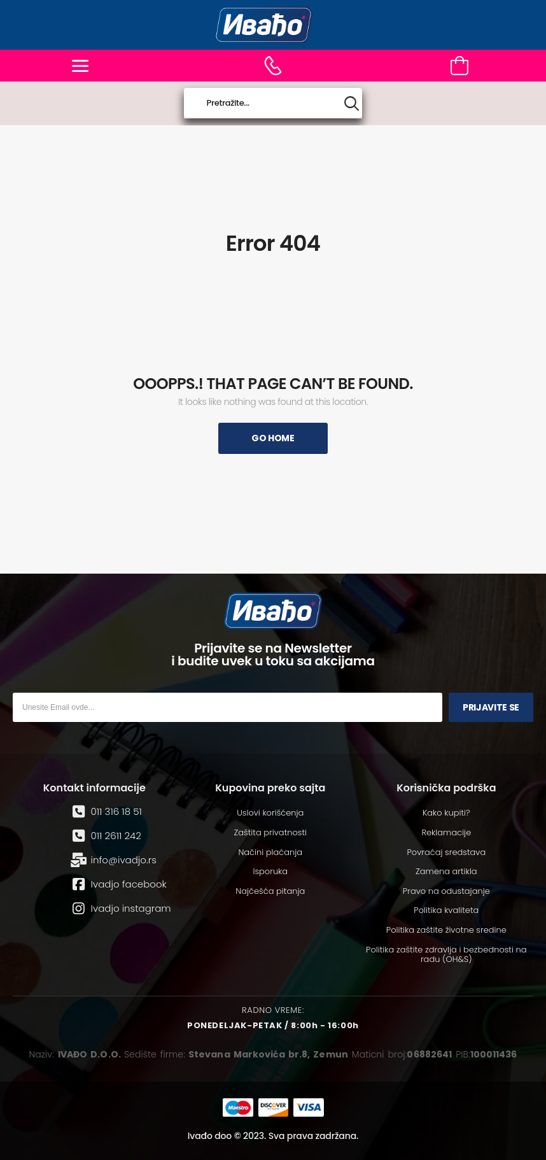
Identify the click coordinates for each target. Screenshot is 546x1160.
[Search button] (351, 103)
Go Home (273, 438)
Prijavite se (491, 707)
